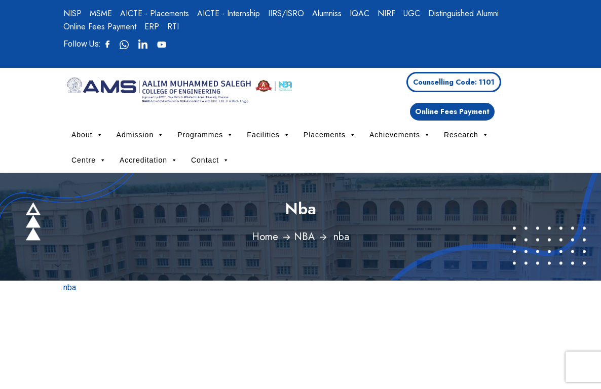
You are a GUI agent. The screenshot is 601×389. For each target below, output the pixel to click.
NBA (304, 236)
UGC (411, 13)
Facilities (268, 134)
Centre (88, 160)
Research (466, 134)
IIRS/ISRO (286, 13)
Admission (141, 134)
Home (265, 236)
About (87, 134)
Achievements (400, 134)
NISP (72, 13)
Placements (330, 134)
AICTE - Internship (228, 13)
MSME (101, 13)
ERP (151, 26)
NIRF (386, 13)
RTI (173, 26)
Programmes (205, 134)
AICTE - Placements (154, 13)
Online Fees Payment (99, 26)
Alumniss (327, 13)
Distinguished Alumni (463, 13)
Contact (210, 160)
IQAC (359, 13)
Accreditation (149, 160)
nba (69, 287)
